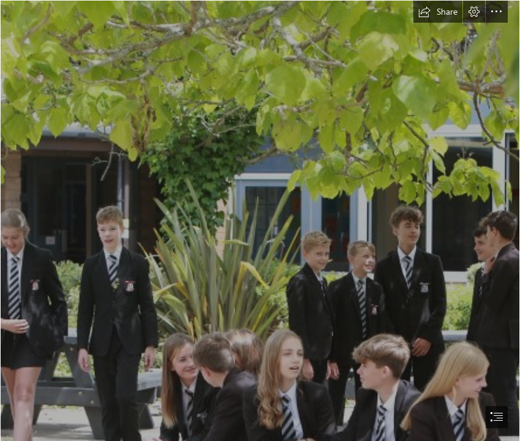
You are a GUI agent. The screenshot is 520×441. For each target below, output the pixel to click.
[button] (437, 12)
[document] (260, 220)
